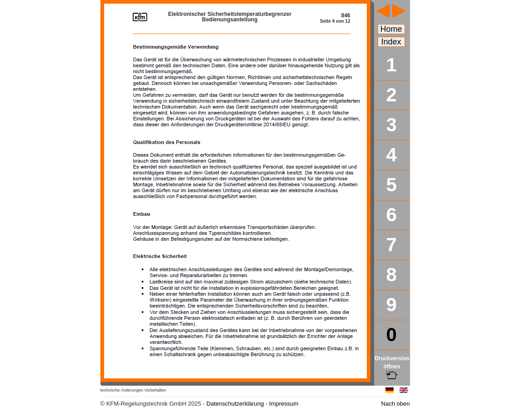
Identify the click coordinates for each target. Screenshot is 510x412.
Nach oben (395, 403)
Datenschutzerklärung (235, 403)
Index (391, 41)
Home (391, 29)
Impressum (283, 403)
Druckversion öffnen (392, 366)
